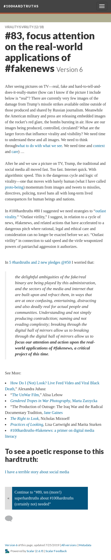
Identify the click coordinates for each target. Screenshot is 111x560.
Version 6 (11, 545)
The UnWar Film (25, 395)
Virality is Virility (19, 27)
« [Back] (8, 498)
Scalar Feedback (56, 551)
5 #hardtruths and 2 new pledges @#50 (40, 262)
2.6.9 (39, 551)
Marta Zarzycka (84, 401)
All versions (69, 545)
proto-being (14, 187)
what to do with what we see (39, 146)
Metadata (85, 545)
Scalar (30, 551)
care (15, 152)
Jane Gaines (53, 412)
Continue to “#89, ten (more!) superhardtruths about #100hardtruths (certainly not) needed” (44, 498)
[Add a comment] (11, 519)
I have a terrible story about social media (37, 472)
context (99, 146)
